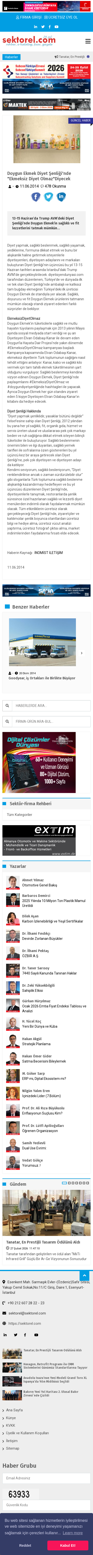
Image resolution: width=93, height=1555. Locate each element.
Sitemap (12, 1448)
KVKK (10, 1425)
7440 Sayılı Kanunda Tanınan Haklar (49, 973)
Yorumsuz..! (31, 1165)
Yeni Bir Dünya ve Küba (39, 1026)
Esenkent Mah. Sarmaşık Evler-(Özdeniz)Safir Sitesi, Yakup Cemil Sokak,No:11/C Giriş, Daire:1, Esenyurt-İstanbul (46, 1287)
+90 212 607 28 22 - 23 (23, 1303)
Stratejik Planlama (36, 1044)
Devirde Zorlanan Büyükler (42, 939)
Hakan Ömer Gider (37, 1056)
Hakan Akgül (31, 1039)
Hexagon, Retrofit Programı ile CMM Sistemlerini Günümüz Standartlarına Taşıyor (55, 1366)
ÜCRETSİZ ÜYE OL (61, 17)
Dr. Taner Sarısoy (35, 968)
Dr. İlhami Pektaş (35, 951)
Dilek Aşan (30, 916)
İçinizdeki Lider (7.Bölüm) (41, 1096)
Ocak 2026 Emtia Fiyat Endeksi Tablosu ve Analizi (54, 1008)
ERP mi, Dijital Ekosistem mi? (44, 1079)
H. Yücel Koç (31, 1021)
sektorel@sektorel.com (24, 1313)
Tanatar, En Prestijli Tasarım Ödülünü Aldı (43, 1242)
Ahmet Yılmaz (33, 880)
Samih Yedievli (33, 1143)
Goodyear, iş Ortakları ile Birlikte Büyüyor (42, 678)
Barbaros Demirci (36, 896)
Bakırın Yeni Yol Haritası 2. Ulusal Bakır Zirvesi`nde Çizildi (50, 1393)
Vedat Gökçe (32, 1160)
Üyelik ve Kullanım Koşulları (27, 1433)
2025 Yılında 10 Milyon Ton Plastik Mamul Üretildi (53, 903)
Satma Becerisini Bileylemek (44, 1061)
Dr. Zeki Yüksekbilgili (38, 985)
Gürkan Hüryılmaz (36, 1001)
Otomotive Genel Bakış (39, 885)
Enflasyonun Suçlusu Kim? (42, 1113)
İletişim (12, 1441)
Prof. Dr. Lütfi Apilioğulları (43, 1126)
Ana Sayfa (14, 1410)
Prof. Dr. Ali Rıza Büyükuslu (43, 1108)
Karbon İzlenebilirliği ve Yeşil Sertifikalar (52, 921)
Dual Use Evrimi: (34, 1148)
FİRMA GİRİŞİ (28, 17)
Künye (11, 1418)
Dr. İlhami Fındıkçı (36, 934)
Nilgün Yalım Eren (36, 1091)
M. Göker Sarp (33, 1074)
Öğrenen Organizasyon (40, 1131)
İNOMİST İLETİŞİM (48, 553)
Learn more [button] (73, 1533)
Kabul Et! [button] (67, 1545)
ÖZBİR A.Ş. (30, 956)
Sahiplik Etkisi (32, 991)
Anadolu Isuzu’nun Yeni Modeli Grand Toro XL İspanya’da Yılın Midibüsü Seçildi (55, 1379)
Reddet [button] (25, 1545)
